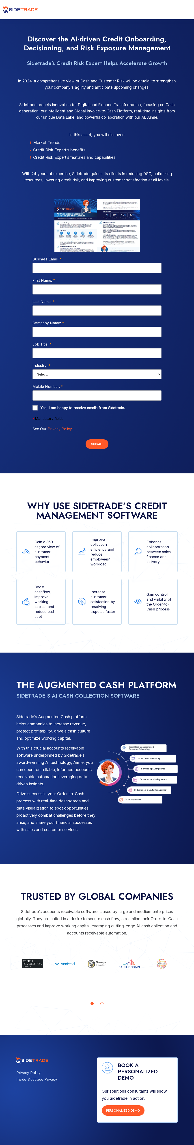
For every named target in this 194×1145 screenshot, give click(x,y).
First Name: (43, 280)
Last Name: (43, 301)
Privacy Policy (60, 429)
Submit (97, 444)
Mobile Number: (47, 386)
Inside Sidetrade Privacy (36, 1079)
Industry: (41, 365)
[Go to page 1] (92, 1003)
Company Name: (48, 323)
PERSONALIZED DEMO (123, 1110)
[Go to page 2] (101, 1003)
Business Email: (47, 259)
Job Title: (42, 344)
